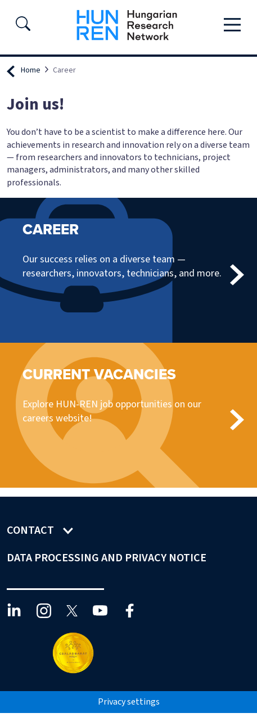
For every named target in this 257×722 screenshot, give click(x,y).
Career (50, 229)
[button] (23, 27)
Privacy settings (129, 702)
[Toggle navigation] (232, 25)
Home (30, 70)
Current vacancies (99, 374)
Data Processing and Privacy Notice (108, 558)
